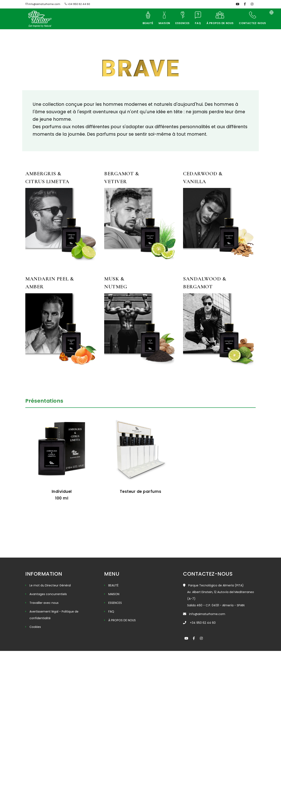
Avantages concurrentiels (48, 747)
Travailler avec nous (44, 756)
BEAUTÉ (143, 23)
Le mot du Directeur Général (50, 738)
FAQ (196, 23)
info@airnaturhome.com (42, 4)
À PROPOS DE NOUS (218, 23)
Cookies (35, 780)
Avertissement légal (44, 765)
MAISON (160, 23)
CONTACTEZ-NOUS (252, 23)
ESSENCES (179, 23)
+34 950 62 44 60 (77, 4)
